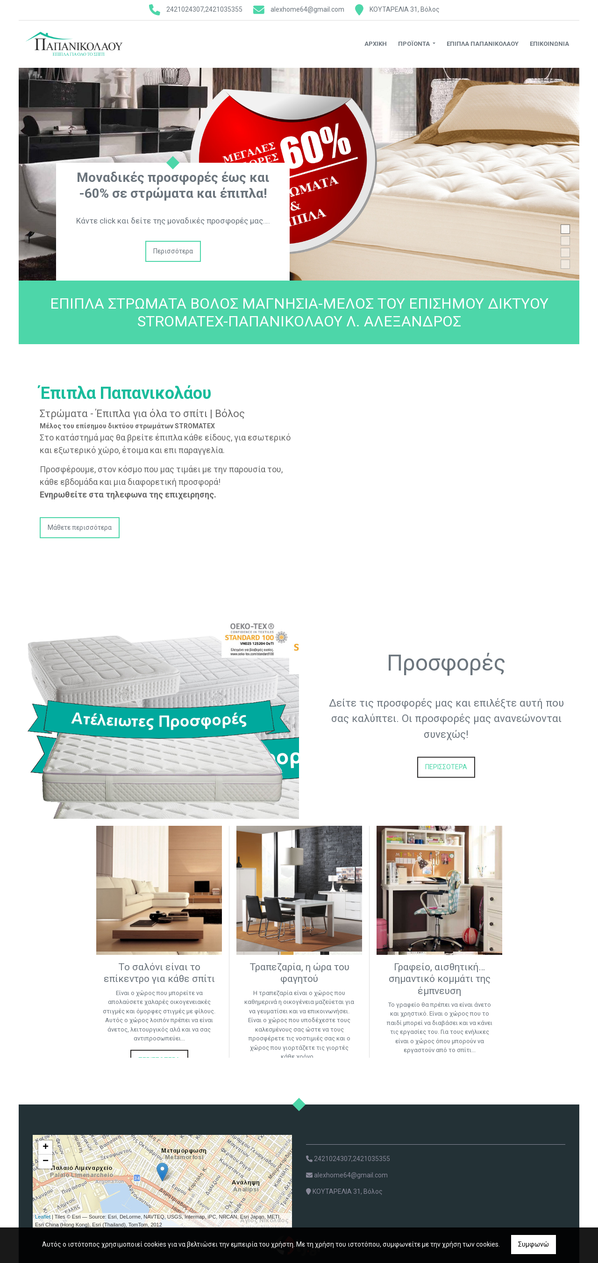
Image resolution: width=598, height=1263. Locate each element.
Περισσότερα (173, 251)
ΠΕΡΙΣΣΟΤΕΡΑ (446, 767)
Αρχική (375, 43)
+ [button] (46, 1147)
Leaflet (42, 1217)
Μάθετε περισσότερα (80, 527)
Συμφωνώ (533, 1244)
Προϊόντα (414, 43)
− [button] (46, 1162)
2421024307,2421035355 (204, 9)
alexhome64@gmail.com (307, 9)
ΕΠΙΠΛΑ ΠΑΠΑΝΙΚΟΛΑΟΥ (483, 43)
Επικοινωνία (549, 43)
